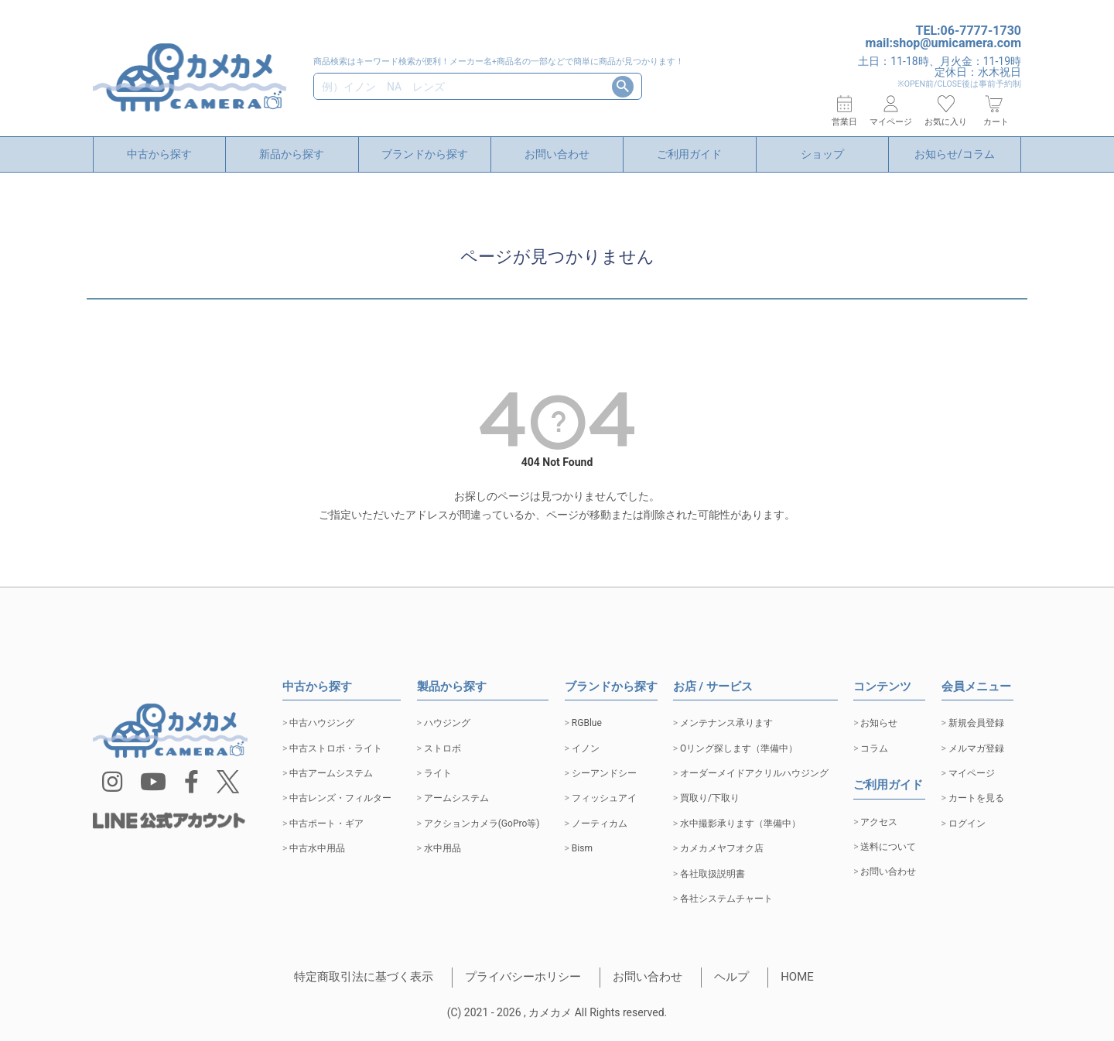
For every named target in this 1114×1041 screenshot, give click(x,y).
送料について (888, 846)
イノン (586, 748)
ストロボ (442, 748)
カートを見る (976, 798)
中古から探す (159, 154)
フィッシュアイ (604, 798)
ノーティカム (599, 823)
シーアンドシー (604, 773)
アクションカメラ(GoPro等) (482, 823)
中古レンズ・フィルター (340, 798)
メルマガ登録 (976, 748)
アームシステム (456, 798)
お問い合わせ (557, 154)
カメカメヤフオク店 (722, 848)
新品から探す (291, 154)
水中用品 (442, 848)
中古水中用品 (317, 848)
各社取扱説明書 (712, 873)
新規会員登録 (976, 722)
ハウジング (447, 722)
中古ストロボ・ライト (335, 748)
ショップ (822, 154)
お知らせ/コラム (954, 154)
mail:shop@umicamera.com (943, 43)
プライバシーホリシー (523, 977)
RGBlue (587, 722)
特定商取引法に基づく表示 (363, 977)
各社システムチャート (726, 898)
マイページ (971, 773)
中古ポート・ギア (326, 823)
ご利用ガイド (689, 154)
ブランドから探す (424, 154)
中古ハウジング (321, 722)
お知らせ (878, 722)
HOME (797, 977)
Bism (582, 848)
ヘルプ (731, 977)
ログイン (967, 823)
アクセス (878, 822)
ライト (438, 773)
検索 (623, 87)
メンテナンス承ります (726, 722)
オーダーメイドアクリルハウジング (754, 773)
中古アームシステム (331, 773)
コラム (874, 748)
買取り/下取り (710, 798)
